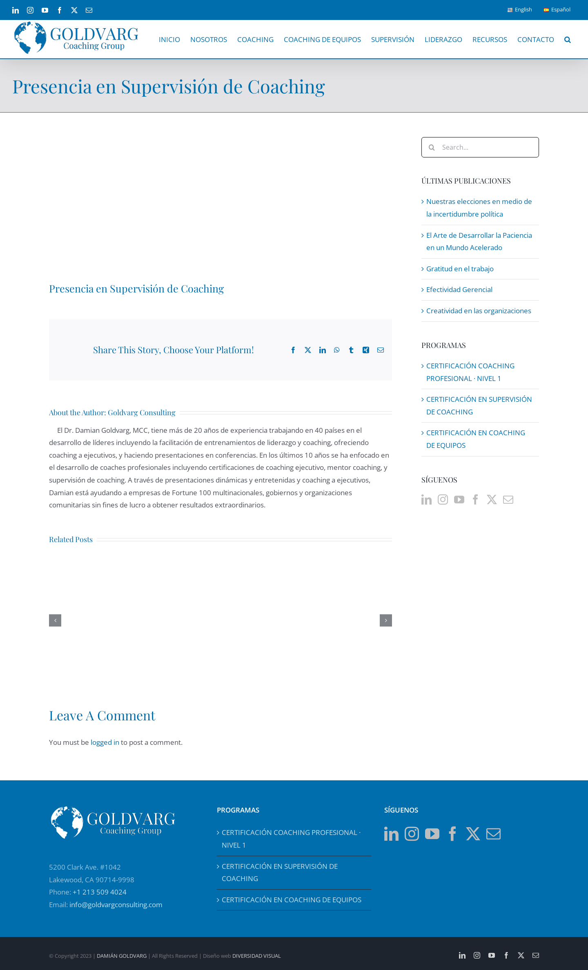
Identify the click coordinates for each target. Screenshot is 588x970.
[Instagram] (443, 499)
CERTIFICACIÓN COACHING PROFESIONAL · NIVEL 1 (291, 839)
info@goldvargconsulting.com (116, 904)
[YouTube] (459, 499)
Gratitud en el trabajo (460, 268)
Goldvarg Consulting (142, 412)
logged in (105, 742)
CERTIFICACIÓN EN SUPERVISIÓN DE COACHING (280, 872)
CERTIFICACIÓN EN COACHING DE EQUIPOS (291, 899)
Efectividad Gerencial (459, 289)
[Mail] (508, 499)
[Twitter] (492, 499)
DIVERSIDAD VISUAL (256, 955)
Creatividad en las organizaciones (478, 310)
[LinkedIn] (426, 499)
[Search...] (480, 147)
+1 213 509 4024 (100, 892)
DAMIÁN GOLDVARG (122, 955)
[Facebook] (475, 499)
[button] (567, 39)
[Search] (431, 147)
